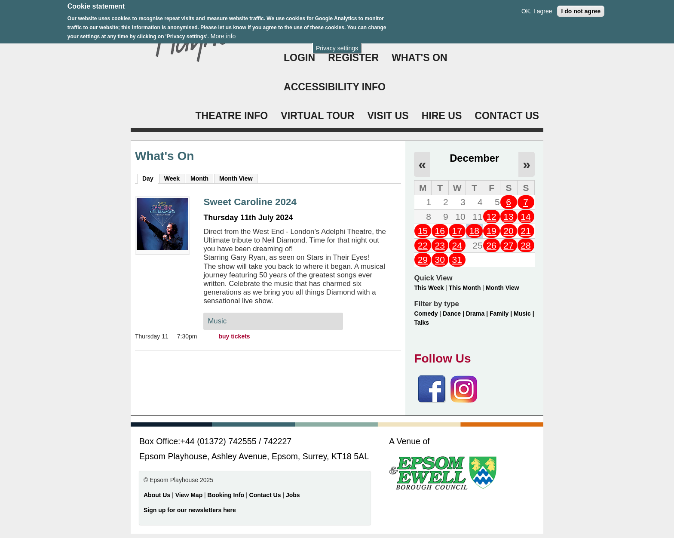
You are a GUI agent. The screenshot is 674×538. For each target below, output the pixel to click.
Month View (236, 178)
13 (508, 216)
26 (491, 245)
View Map (189, 495)
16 (440, 231)
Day (150, 178)
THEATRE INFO (231, 115)
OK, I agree (536, 7)
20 (508, 231)
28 (525, 245)
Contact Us (266, 495)
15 (423, 231)
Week (172, 178)
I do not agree (580, 7)
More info (223, 31)
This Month (465, 287)
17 (457, 231)
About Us (157, 495)
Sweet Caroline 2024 (250, 202)
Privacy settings (337, 44)
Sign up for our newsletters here (190, 510)
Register (353, 57)
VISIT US (387, 115)
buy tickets (234, 336)
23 (440, 245)
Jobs (293, 495)
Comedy (426, 313)
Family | (502, 313)
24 (457, 245)
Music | (524, 313)
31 (457, 259)
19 (491, 231)
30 (440, 259)
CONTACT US (507, 115)
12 (491, 216)
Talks (421, 322)
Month (199, 178)
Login (299, 57)
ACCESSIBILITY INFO (335, 86)
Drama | (478, 313)
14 (525, 216)
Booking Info (226, 495)
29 (423, 259)
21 (525, 231)
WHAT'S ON (419, 57)
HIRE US (442, 115)
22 (423, 245)
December (474, 158)
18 (474, 231)
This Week (429, 287)
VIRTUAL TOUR (317, 115)
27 (508, 245)
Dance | (454, 313)
